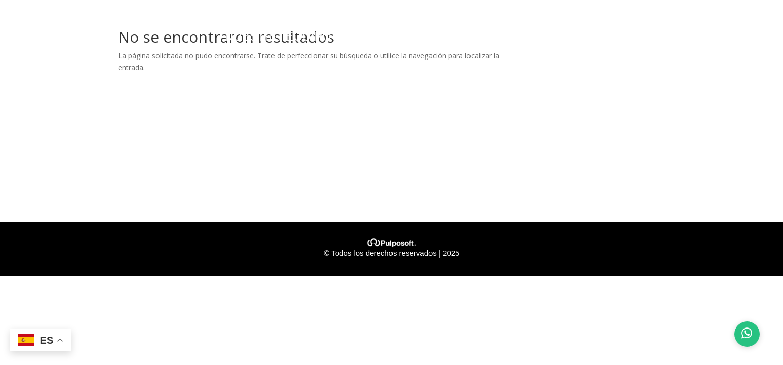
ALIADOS (703, 23)
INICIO (72, 23)
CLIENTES (558, 23)
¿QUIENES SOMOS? (157, 23)
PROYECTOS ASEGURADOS (439, 23)
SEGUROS (628, 23)
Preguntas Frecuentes (500, 38)
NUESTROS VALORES (286, 23)
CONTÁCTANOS (387, 38)
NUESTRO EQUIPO (278, 38)
